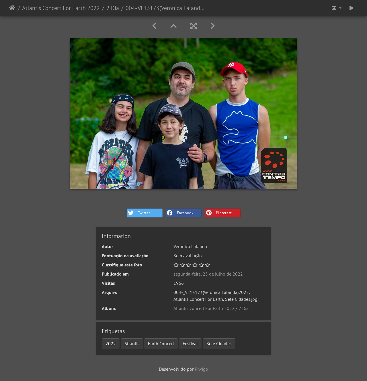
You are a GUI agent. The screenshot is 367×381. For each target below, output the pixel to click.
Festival (190, 343)
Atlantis (131, 343)
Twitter (138, 213)
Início (12, 8)
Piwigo (201, 369)
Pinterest (218, 213)
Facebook (180, 213)
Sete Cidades (219, 343)
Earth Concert (161, 343)
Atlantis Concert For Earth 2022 (61, 8)
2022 (111, 343)
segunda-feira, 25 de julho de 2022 (208, 274)
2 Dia (112, 8)
